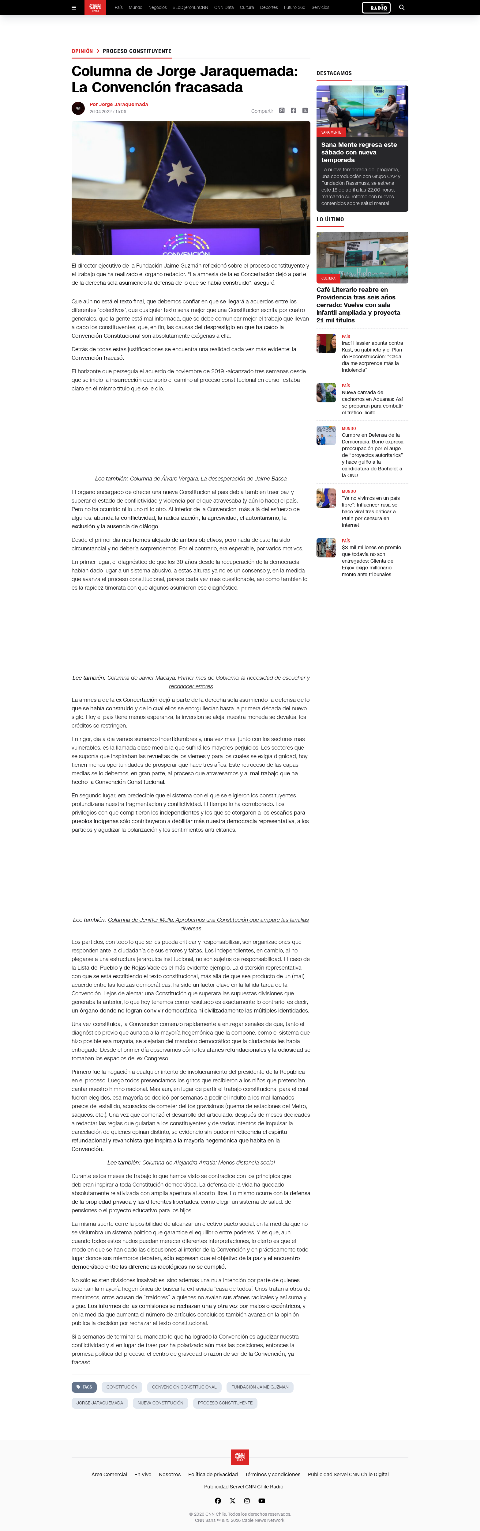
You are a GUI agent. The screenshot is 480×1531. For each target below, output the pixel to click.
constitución (122, 1387)
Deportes (269, 7)
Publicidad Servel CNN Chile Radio (243, 1486)
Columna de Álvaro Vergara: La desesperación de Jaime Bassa (208, 479)
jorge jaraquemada (100, 1403)
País (119, 7)
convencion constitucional (184, 1387)
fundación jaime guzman (260, 1387)
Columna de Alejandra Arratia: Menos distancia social (208, 1163)
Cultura (247, 7)
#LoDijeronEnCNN (190, 7)
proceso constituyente (137, 51)
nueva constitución (160, 1403)
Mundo (135, 7)
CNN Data (224, 7)
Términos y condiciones (273, 1474)
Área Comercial (109, 1474)
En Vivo (143, 1474)
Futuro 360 (295, 7)
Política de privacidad (213, 1474)
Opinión (83, 51)
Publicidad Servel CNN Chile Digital (348, 1474)
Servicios (320, 7)
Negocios (157, 7)
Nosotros (170, 1474)
